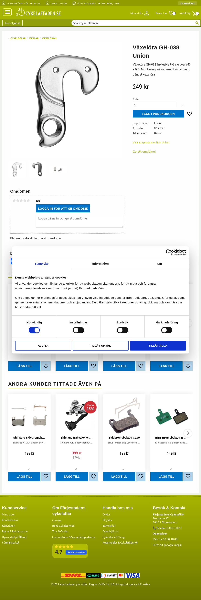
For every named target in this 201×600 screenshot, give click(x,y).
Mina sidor (8, 514)
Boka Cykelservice (63, 525)
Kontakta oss (10, 520)
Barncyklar (108, 525)
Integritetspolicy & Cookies (133, 584)
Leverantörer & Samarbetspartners (73, 537)
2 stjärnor (17, 200)
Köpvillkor (8, 525)
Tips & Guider (60, 531)
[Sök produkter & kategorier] (135, 23)
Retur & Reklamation (15, 531)
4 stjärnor (24, 200)
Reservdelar (109, 542)
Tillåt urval (100, 345)
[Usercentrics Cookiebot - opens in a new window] (169, 252)
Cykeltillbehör (129, 542)
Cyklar (106, 514)
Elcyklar (107, 520)
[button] (165, 13)
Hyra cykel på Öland (14, 537)
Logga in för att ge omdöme (63, 208)
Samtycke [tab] (42, 263)
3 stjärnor (21, 200)
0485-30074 (174, 528)
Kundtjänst (187, 3)
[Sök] (197, 23)
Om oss (56, 520)
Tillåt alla (158, 345)
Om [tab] (159, 263)
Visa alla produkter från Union (151, 142)
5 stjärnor (28, 200)
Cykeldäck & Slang (113, 537)
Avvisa (43, 345)
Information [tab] (100, 263)
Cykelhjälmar (110, 531)
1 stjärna (14, 200)
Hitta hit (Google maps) (167, 544)
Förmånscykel (10, 542)
